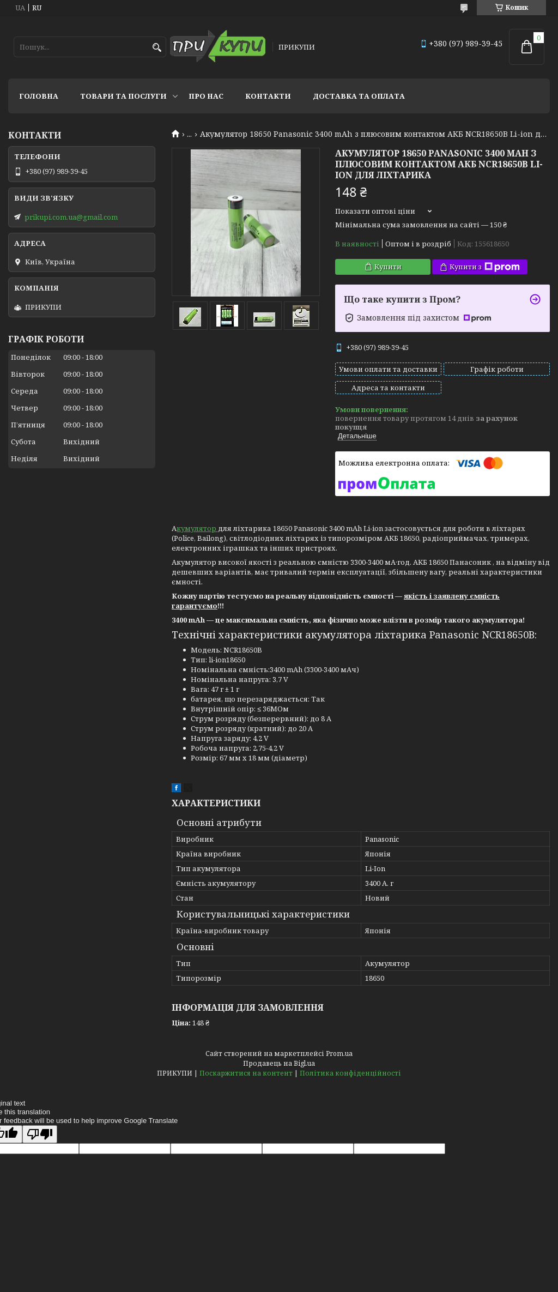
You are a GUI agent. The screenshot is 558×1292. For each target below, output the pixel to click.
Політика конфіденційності (350, 1073)
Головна (38, 96)
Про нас (206, 96)
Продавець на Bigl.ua (279, 1063)
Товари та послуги (123, 96)
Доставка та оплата (359, 96)
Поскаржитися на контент (246, 1073)
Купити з (485, 267)
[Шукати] (156, 47)
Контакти (268, 96)
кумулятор (197, 528)
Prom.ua (339, 1053)
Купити (388, 266)
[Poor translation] (39, 1134)
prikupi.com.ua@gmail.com (71, 217)
